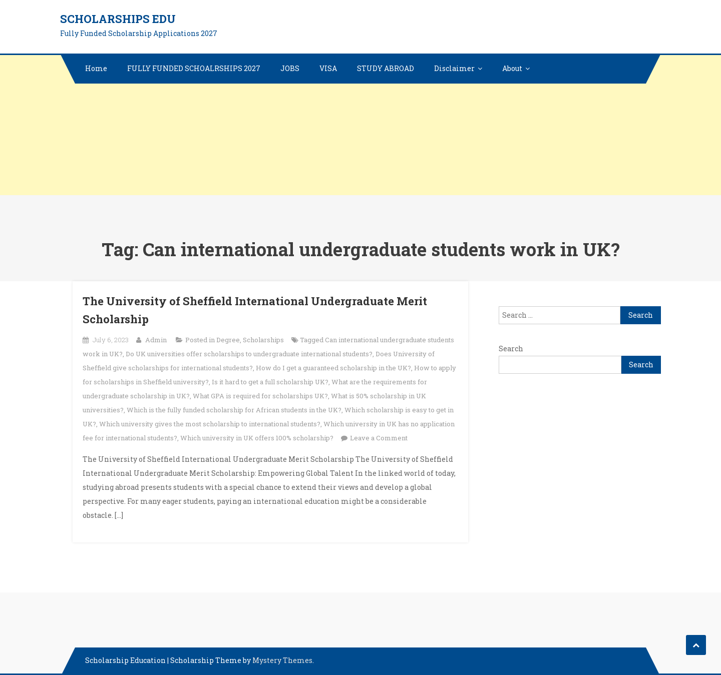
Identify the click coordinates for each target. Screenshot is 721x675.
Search (511, 348)
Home (96, 68)
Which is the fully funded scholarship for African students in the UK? (234, 409)
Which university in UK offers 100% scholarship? (256, 437)
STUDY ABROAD (385, 68)
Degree (228, 339)
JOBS (289, 68)
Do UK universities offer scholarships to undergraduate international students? (249, 353)
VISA (328, 68)
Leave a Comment (379, 437)
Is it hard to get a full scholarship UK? (270, 381)
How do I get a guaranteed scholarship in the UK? (333, 367)
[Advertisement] (300, 125)
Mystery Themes (282, 660)
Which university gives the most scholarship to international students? (209, 423)
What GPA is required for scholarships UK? (260, 395)
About (512, 68)
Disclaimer (454, 68)
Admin (156, 339)
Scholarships (263, 339)
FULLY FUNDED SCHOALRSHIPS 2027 (193, 68)
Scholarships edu (118, 19)
